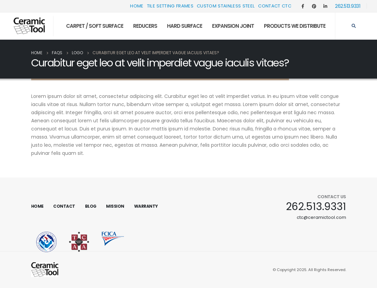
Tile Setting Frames (170, 6)
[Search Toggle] (354, 26)
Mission (115, 206)
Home (136, 6)
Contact (64, 206)
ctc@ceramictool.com (321, 217)
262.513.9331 (347, 6)
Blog (91, 206)
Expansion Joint (233, 25)
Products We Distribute (295, 25)
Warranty (146, 206)
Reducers (145, 25)
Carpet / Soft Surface (94, 25)
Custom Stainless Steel (226, 6)
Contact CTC (274, 6)
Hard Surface (184, 25)
